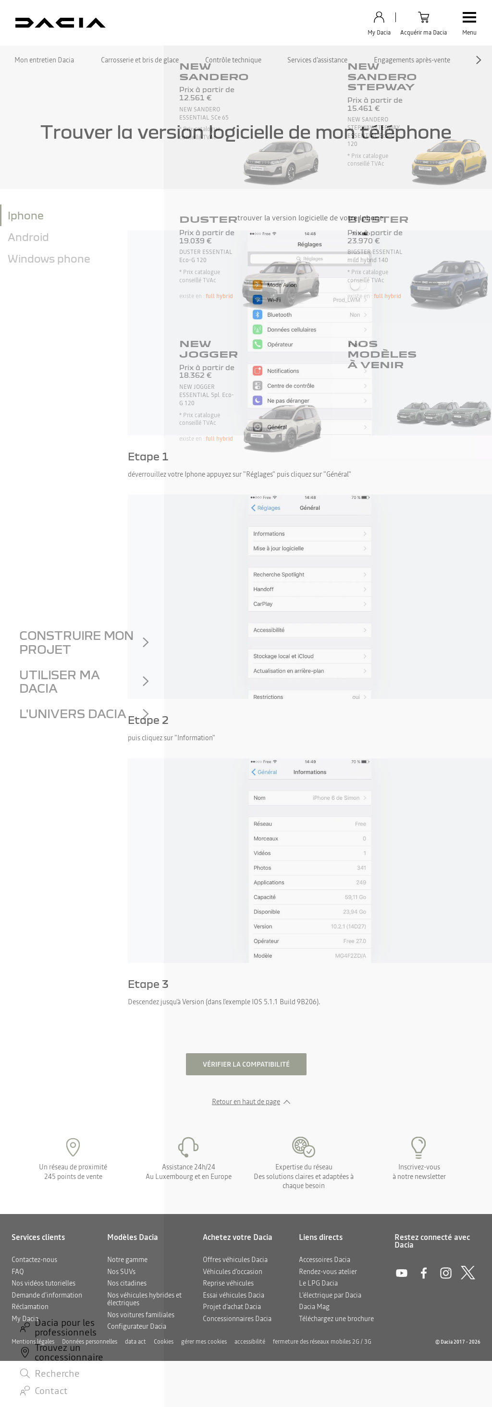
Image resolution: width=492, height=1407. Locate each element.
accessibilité (249, 1342)
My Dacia (25, 1318)
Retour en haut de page (246, 1101)
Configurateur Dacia (136, 1326)
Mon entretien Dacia (44, 60)
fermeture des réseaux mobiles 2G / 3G (322, 1342)
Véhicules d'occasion (232, 1271)
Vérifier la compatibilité (246, 1064)
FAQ (18, 1271)
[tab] (64, 215)
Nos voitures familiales (140, 1315)
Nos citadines (127, 1283)
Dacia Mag (314, 1306)
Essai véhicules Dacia (233, 1295)
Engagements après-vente (412, 60)
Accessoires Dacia (324, 1259)
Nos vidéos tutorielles (43, 1283)
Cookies (163, 1342)
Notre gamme (127, 1259)
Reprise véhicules (228, 1283)
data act (135, 1342)
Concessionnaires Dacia (237, 1318)
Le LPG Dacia (318, 1283)
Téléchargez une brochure (336, 1318)
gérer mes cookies (204, 1342)
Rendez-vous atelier (328, 1271)
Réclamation (30, 1306)
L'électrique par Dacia (330, 1295)
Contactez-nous (34, 1259)
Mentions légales (33, 1342)
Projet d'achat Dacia (232, 1306)
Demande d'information (47, 1295)
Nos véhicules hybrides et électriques (144, 1299)
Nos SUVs (121, 1271)
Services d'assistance (317, 60)
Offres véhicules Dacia (235, 1259)
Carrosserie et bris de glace (140, 60)
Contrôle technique (233, 60)
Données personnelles (89, 1342)
